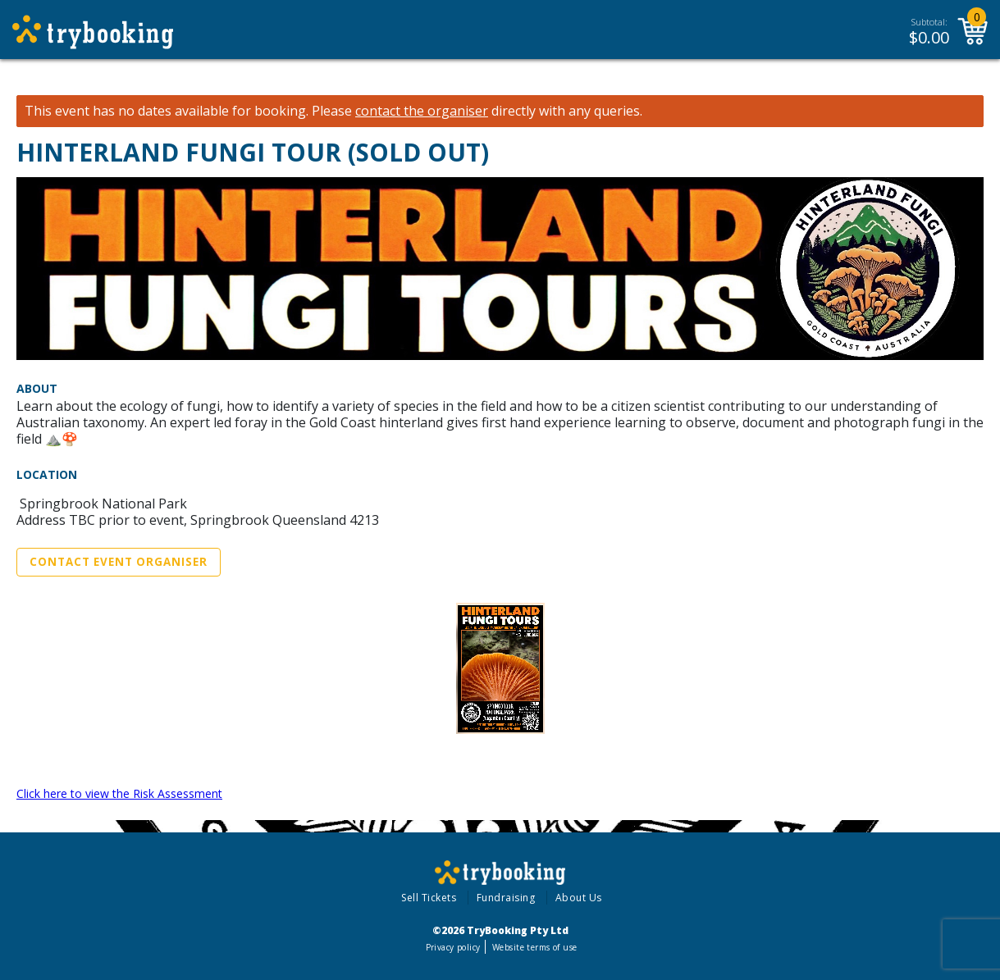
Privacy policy (453, 947)
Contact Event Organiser (119, 561)
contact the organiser (421, 111)
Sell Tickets (428, 898)
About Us (578, 898)
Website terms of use (534, 947)
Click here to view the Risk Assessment (119, 793)
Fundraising (506, 898)
